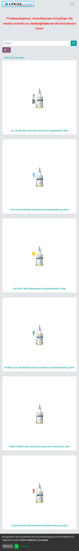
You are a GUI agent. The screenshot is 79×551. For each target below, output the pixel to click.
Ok (16, 546)
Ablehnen (7, 546)
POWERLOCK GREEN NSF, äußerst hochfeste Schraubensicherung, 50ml (39, 367)
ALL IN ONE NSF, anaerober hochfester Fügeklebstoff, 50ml (39, 130)
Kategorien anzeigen (14, 57)
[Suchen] (74, 43)
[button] (6, 50)
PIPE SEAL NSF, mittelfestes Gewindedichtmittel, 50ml (39, 288)
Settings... (25, 546)
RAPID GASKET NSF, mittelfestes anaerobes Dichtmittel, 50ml (39, 446)
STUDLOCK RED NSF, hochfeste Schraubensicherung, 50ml (39, 525)
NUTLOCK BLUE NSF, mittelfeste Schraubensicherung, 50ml (39, 209)
